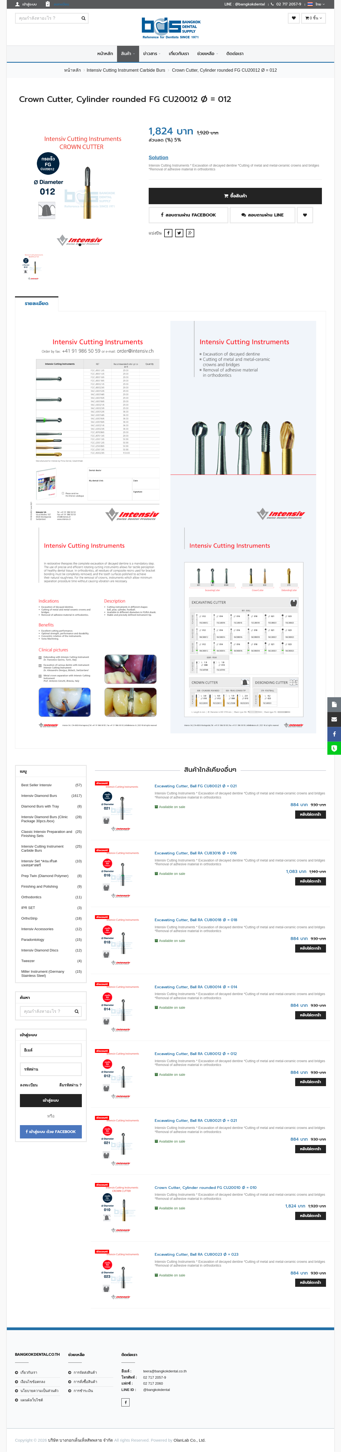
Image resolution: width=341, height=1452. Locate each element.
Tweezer (48, 961)
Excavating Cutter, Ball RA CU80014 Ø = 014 (196, 987)
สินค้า (126, 53)
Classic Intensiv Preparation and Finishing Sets (48, 834)
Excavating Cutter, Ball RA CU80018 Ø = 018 (196, 920)
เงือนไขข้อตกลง (32, 1382)
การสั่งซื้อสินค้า (85, 1382)
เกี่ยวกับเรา (179, 53)
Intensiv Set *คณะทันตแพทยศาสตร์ (48, 863)
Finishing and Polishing (48, 886)
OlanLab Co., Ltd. (190, 1440)
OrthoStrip (48, 918)
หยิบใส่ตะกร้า (310, 814)
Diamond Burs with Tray (48, 806)
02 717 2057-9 (154, 1377)
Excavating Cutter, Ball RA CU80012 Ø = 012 (196, 1054)
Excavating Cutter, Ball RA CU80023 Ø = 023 (196, 1254)
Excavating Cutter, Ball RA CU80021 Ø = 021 (196, 1120)
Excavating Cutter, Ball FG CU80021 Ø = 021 (196, 786)
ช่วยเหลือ (205, 53)
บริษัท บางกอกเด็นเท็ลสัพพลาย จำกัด (80, 1440)
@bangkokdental (156, 1390)
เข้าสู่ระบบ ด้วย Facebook (51, 1132)
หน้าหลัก (105, 53)
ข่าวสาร (150, 53)
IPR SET (48, 908)
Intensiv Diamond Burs (48, 796)
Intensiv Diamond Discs (48, 950)
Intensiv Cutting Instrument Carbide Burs (125, 70)
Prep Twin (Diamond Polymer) (48, 876)
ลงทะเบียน (29, 1085)
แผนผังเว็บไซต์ (31, 1400)
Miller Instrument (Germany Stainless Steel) (48, 973)
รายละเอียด (37, 303)
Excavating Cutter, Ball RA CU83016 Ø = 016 (196, 853)
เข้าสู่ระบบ (51, 1100)
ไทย (316, 4)
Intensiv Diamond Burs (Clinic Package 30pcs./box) (48, 819)
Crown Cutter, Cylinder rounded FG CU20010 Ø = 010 (206, 1188)
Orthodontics (48, 897)
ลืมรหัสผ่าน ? (70, 1085)
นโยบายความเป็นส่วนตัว (39, 1391)
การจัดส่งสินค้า (85, 1372)
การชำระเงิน (83, 1391)
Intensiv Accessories (48, 929)
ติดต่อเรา (235, 53)
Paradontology (48, 940)
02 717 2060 (153, 1383)
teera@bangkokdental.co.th (165, 1371)
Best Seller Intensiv (48, 785)
